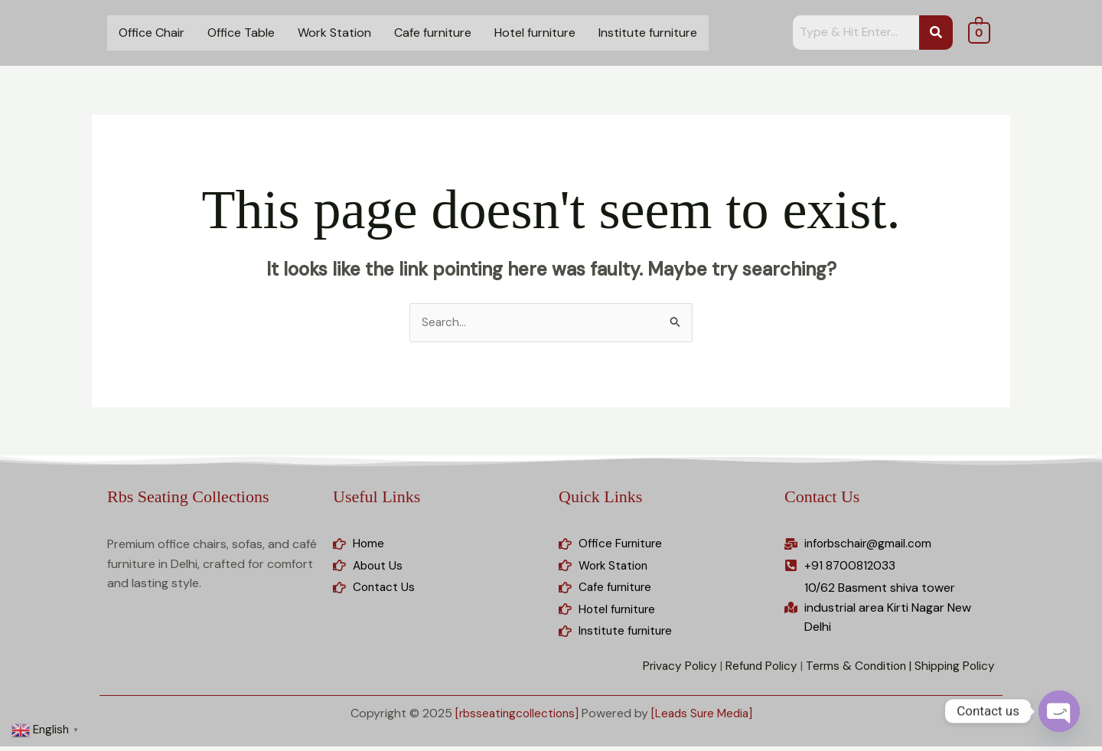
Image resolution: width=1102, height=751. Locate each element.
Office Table (241, 32)
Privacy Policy (668, 670)
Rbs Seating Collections (188, 497)
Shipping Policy (953, 670)
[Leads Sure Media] (704, 718)
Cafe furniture (432, 32)
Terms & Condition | (853, 670)
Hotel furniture (534, 32)
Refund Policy (752, 670)
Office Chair (151, 32)
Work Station (334, 32)
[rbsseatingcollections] (514, 718)
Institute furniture (647, 32)
